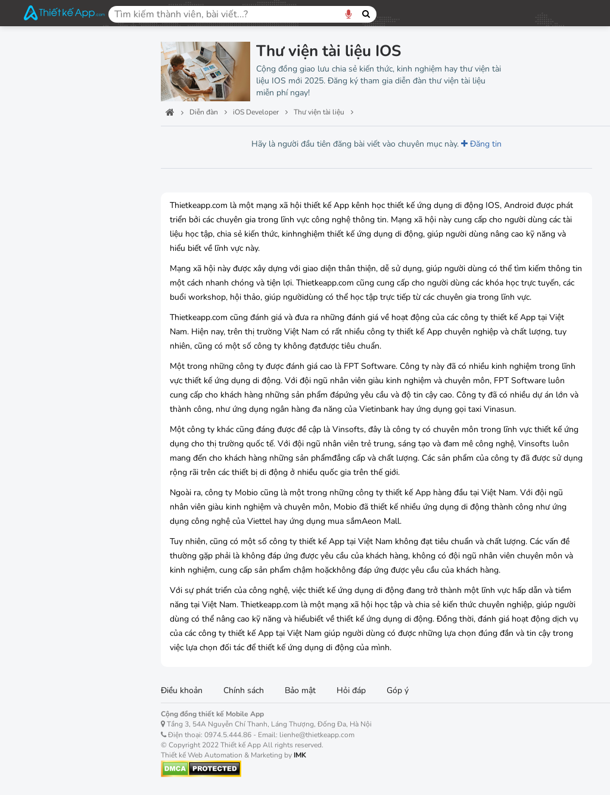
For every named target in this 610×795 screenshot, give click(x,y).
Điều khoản (182, 690)
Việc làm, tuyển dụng (76, 533)
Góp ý (398, 690)
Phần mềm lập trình (70, 268)
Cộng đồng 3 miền (69, 506)
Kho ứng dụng (58, 478)
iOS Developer (60, 140)
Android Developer (71, 311)
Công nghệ (50, 112)
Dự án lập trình (61, 226)
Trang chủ (48, 56)
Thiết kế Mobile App (74, 422)
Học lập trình (57, 164)
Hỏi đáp (351, 690)
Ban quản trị (54, 84)
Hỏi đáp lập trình (65, 185)
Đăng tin (481, 144)
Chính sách (243, 690)
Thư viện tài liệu (64, 247)
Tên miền (46, 450)
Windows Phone (64, 339)
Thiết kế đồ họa (62, 394)
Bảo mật (300, 690)
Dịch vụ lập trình (64, 206)
